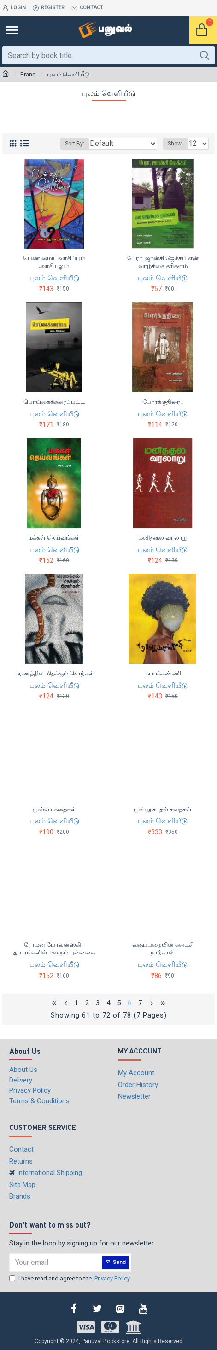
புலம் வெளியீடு (54, 278)
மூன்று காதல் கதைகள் (163, 809)
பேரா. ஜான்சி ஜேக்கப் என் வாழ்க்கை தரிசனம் (163, 262)
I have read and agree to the (70, 1278)
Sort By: (74, 143)
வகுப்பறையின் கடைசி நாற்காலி (163, 948)
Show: (175, 143)
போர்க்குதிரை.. (162, 401)
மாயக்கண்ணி (162, 673)
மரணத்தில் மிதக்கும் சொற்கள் (54, 673)
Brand (28, 74)
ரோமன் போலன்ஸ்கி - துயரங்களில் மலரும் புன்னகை (54, 948)
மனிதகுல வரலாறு (163, 537)
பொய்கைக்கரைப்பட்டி (54, 401)
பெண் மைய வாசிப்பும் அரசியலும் (54, 262)
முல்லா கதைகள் (54, 809)
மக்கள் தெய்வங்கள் (54, 537)
